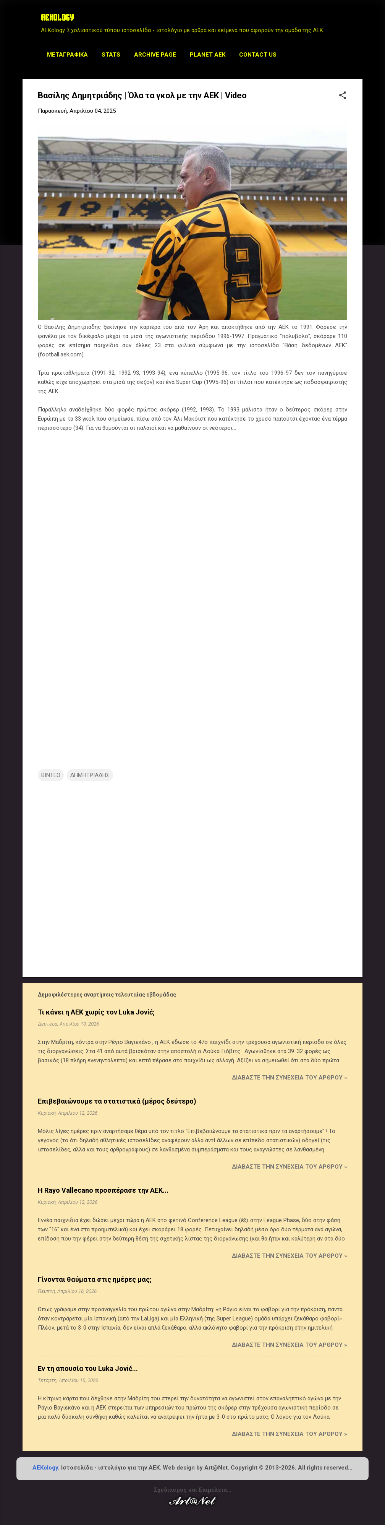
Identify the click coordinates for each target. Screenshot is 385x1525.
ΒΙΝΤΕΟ (50, 775)
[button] (342, 96)
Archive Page (155, 54)
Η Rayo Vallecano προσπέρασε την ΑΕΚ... (103, 1190)
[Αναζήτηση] (357, 21)
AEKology (45, 1467)
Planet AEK (207, 54)
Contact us (258, 54)
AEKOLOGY (57, 18)
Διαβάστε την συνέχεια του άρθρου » (289, 1077)
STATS (111, 54)
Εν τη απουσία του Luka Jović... (88, 1368)
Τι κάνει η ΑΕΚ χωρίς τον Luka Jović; (96, 1012)
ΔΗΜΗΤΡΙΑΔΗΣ (90, 775)
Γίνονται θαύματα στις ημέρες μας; (95, 1279)
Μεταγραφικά (67, 54)
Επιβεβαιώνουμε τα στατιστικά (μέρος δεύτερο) (117, 1101)
